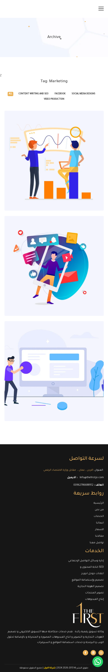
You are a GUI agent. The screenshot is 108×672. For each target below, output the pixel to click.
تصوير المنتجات (94, 593)
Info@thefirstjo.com (92, 477)
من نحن (99, 509)
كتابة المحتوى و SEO (92, 567)
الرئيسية (98, 503)
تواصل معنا (97, 542)
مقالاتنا (99, 536)
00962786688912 (83, 485)
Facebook (60, 94)
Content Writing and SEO (33, 94)
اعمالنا (100, 523)
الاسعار (99, 529)
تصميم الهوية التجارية (90, 586)
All (10, 94)
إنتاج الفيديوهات (94, 599)
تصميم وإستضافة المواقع (88, 580)
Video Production (54, 99)
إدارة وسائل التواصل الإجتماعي (86, 560)
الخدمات (99, 516)
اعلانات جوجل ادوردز (92, 573)
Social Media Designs (83, 94)
